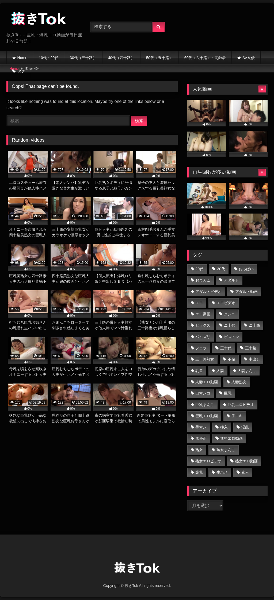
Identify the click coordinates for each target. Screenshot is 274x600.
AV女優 (248, 58)
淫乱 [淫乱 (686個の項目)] (245, 427)
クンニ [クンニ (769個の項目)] (229, 314)
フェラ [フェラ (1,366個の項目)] (201, 348)
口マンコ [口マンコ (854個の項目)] (202, 393)
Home (22, 58)
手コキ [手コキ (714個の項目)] (237, 416)
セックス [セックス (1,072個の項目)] (202, 325)
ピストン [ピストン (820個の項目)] (231, 337)
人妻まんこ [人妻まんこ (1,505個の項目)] (247, 371)
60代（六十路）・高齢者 (205, 58)
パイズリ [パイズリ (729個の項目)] (202, 337)
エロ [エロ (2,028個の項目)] (199, 303)
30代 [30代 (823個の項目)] (221, 269)
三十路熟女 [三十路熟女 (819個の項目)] (204, 359)
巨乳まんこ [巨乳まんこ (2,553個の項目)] (204, 404)
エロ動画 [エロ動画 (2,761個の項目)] (202, 314)
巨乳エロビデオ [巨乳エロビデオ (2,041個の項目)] (241, 404)
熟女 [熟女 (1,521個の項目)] (199, 450)
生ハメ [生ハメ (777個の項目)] (222, 472)
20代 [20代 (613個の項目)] (199, 269)
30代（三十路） (83, 58)
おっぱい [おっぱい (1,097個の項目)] (246, 269)
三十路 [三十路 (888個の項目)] (250, 348)
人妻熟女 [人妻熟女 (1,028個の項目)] (238, 382)
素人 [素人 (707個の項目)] (245, 472)
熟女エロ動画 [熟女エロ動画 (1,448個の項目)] (246, 461)
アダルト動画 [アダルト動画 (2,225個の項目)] (246, 291)
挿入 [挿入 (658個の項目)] (224, 427)
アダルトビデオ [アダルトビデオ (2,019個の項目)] (208, 291)
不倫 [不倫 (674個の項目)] (231, 359)
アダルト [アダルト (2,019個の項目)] (231, 280)
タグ (21, 71)
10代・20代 (48, 58)
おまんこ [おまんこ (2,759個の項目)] (202, 280)
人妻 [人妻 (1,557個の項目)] (220, 371)
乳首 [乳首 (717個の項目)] (199, 371)
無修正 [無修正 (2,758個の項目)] (201, 438)
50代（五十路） (159, 58)
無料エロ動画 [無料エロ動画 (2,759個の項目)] (231, 438)
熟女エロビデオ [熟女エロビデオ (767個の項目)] (208, 461)
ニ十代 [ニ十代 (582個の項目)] (229, 325)
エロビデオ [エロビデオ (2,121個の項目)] (225, 303)
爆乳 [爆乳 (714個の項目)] (199, 472)
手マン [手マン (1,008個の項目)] (201, 427)
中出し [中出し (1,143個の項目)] (254, 359)
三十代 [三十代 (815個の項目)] (225, 348)
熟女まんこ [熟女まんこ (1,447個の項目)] (225, 450)
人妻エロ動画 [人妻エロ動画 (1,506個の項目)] (206, 382)
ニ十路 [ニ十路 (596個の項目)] (254, 325)
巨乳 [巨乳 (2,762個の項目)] (227, 393)
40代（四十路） (121, 58)
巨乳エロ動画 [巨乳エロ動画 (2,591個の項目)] (206, 416)
